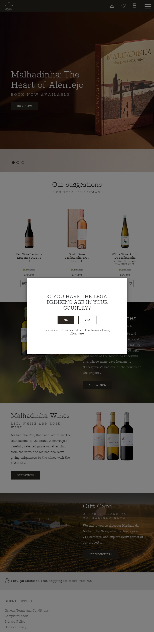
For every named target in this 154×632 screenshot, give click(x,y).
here (81, 333)
